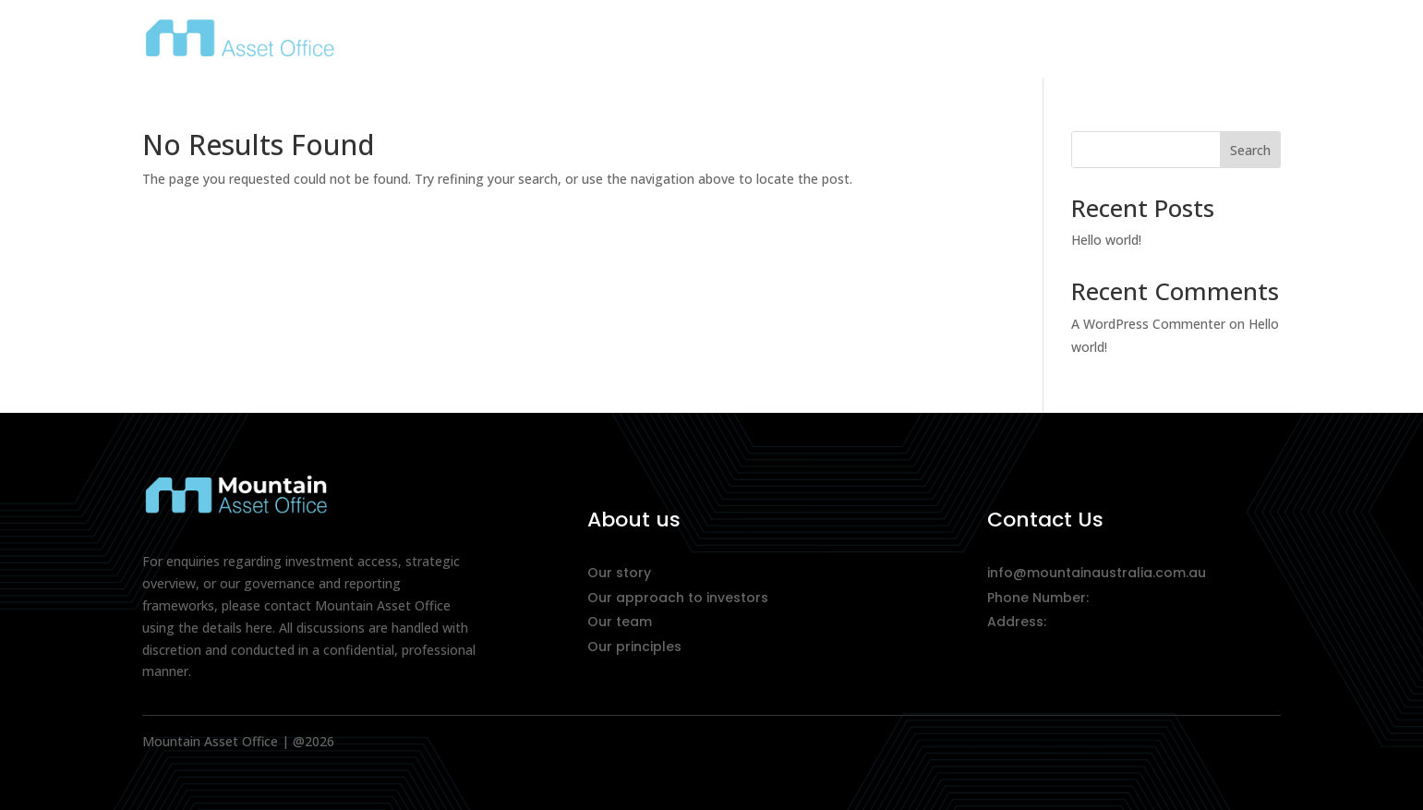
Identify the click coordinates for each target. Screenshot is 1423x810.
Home (724, 42)
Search (1250, 150)
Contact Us (1216, 42)
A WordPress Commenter (1148, 323)
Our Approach (940, 42)
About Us (812, 42)
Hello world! (1106, 239)
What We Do (1084, 42)
